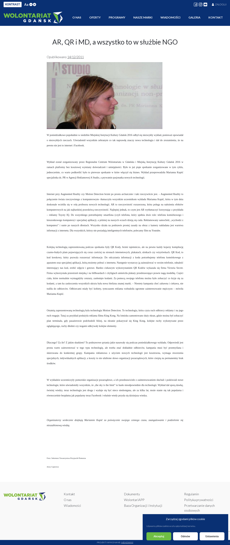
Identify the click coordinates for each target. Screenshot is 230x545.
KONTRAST (12, 4)
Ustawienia (212, 536)
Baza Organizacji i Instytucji (143, 505)
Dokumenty (132, 494)
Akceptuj (158, 536)
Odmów (185, 536)
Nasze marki (142, 17)
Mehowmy (127, 542)
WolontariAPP (134, 500)
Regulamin (191, 494)
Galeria (194, 17)
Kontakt (215, 17)
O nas (76, 17)
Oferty (95, 17)
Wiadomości (170, 17)
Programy (117, 17)
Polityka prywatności (198, 500)
